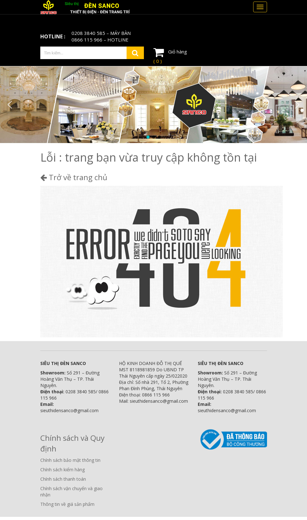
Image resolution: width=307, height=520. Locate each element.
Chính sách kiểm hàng (62, 470)
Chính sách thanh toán (63, 479)
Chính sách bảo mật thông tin (70, 460)
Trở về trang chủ (73, 177)
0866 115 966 (86, 39)
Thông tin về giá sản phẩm (67, 504)
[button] (10, 105)
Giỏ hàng (170, 55)
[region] (153, 104)
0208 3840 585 (88, 33)
